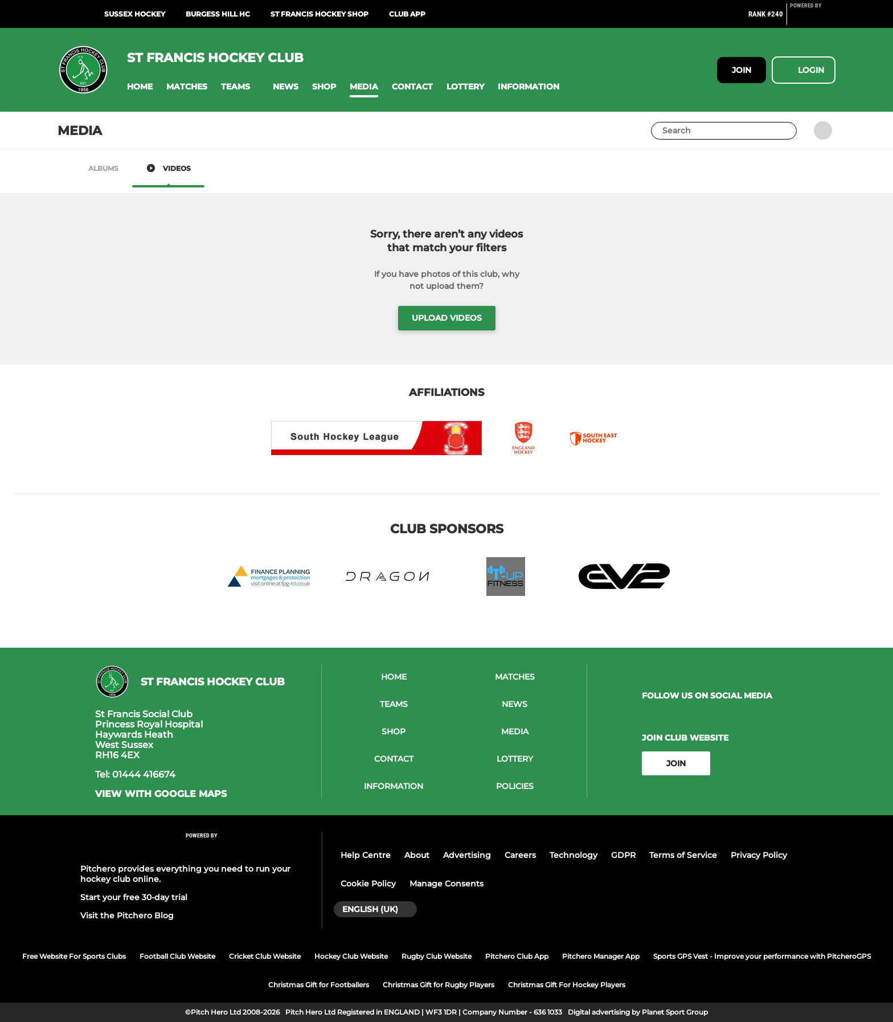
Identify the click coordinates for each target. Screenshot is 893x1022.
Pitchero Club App (516, 956)
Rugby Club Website (437, 956)
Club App (407, 14)
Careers (520, 855)
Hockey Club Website (351, 956)
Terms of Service (683, 855)
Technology (573, 855)
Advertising (467, 855)
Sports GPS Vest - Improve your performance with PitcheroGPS (762, 956)
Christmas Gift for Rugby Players (438, 984)
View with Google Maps (161, 794)
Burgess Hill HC (218, 14)
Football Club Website (177, 956)
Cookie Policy (368, 883)
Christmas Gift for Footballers (318, 984)
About (416, 855)
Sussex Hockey (134, 14)
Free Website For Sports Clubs (74, 956)
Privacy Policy (759, 855)
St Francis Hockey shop (319, 14)
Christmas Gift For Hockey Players (566, 984)
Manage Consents (446, 883)
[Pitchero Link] (812, 19)
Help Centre (366, 855)
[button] (139, 87)
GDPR (623, 855)
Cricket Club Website (265, 956)
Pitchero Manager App (601, 956)
